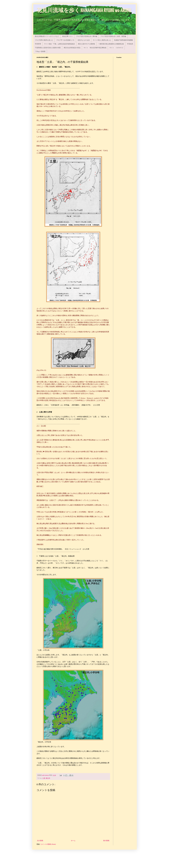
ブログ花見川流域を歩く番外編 (86, 36)
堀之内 (48, 778)
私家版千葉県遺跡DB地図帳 (123, 40)
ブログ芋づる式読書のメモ (65, 40)
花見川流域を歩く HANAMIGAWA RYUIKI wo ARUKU (84, 10)
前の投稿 (106, 840)
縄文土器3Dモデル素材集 (86, 44)
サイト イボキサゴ (116, 47)
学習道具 (130, 44)
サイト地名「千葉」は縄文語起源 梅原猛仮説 (59, 44)
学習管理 (38, 44)
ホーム (73, 840)
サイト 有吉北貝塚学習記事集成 (95, 47)
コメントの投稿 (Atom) (48, 844)
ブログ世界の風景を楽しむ (44, 40)
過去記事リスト (67, 36)
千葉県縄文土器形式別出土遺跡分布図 (48, 47)
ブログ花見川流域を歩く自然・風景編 (113, 36)
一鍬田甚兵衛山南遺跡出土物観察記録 (111, 44)
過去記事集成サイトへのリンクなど (47, 36)
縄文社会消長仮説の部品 (72, 47)
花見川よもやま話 (84, 40)
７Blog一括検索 (40, 51)
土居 (43, 778)
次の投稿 (40, 840)
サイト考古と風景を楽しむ (102, 40)
